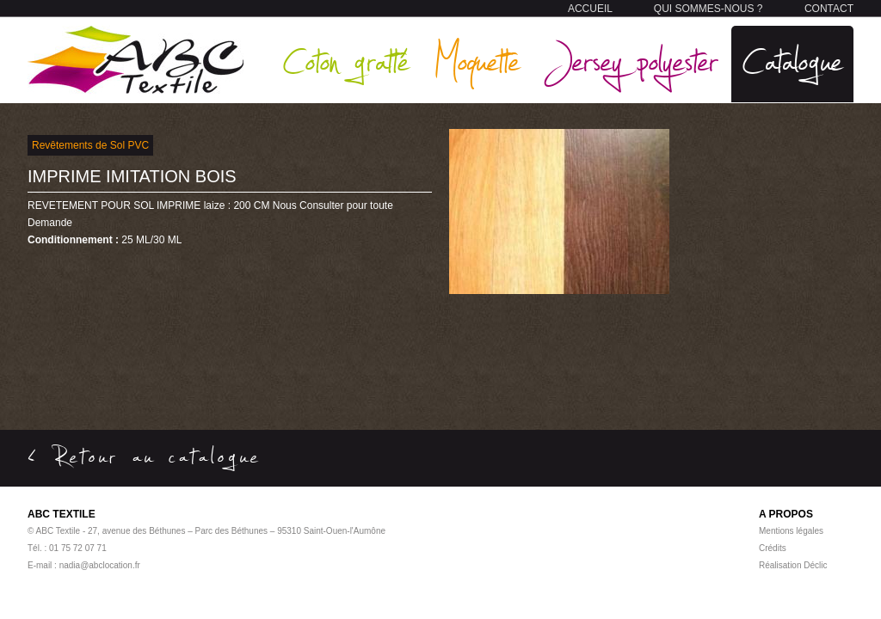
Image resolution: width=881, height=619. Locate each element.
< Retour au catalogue (145, 455)
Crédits (772, 548)
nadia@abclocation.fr (99, 565)
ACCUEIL (590, 9)
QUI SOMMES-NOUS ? (708, 9)
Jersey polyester (631, 60)
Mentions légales (791, 531)
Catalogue (792, 60)
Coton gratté (346, 60)
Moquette (477, 60)
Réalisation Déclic (793, 565)
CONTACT (828, 9)
